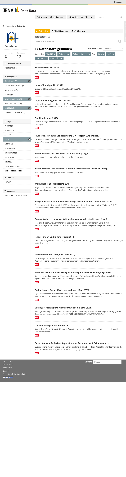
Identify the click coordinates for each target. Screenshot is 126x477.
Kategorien (73, 17)
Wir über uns (87, 17)
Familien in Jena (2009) (46, 118)
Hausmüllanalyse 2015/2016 (49, 85)
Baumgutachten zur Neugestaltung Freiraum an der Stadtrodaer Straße (71, 219)
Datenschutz (8, 364)
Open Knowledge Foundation (15, 374)
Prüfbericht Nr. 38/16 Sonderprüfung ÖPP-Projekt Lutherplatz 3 (67, 135)
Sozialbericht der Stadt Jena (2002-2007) (55, 254)
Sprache (88, 362)
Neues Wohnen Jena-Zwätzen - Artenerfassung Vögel (61, 153)
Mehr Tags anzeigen (13, 171)
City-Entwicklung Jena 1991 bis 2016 (53, 100)
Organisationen (57, 17)
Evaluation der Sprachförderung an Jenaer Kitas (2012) (62, 290)
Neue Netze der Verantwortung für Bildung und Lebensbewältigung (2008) (73, 272)
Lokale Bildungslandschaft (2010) (51, 325)
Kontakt (6, 371)
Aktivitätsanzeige (60, 31)
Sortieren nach (94, 48)
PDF (36, 77)
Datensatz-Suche (42, 37)
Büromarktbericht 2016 (47, 67)
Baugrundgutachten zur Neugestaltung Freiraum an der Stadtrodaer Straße (73, 201)
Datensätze (42, 17)
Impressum (7, 367)
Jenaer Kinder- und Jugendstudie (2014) (55, 236)
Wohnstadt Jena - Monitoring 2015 (52, 183)
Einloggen (118, 2)
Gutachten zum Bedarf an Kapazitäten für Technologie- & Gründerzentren (72, 343)
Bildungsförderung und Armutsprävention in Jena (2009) (63, 307)
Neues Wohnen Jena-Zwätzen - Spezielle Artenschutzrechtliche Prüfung (71, 168)
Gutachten (21, 26)
